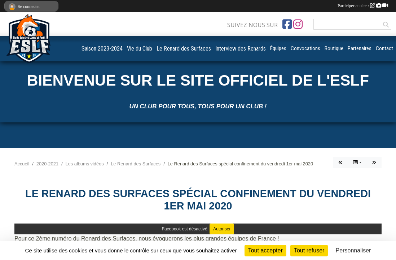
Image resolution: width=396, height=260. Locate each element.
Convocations (305, 48)
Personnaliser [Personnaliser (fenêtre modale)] (353, 250)
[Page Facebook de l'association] (287, 24)
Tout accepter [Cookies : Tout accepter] (265, 250)
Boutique (334, 48)
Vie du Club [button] (139, 48)
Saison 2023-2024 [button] (102, 48)
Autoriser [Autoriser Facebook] (221, 228)
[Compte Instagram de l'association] (298, 24)
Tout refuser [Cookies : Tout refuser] (309, 250)
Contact (384, 48)
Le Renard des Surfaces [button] (184, 48)
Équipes (278, 48)
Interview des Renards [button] (240, 48)
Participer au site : (363, 5)
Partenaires (359, 48)
